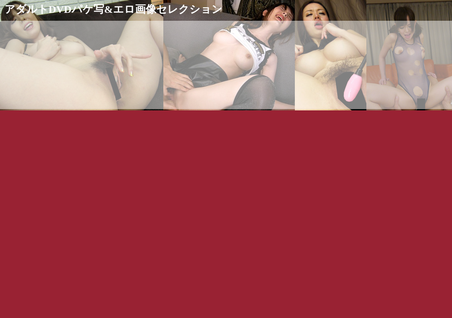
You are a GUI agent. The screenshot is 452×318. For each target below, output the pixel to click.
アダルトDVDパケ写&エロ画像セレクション (113, 9)
